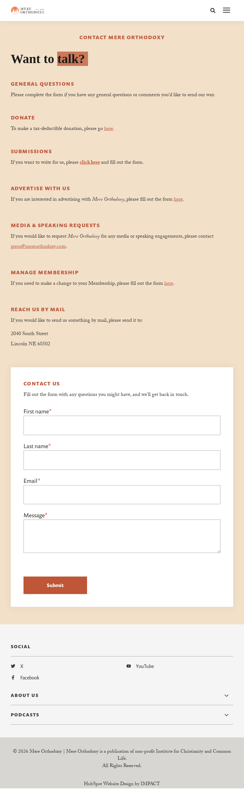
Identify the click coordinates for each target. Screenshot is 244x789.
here (108, 129)
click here (90, 163)
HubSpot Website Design (108, 785)
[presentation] (226, 10)
